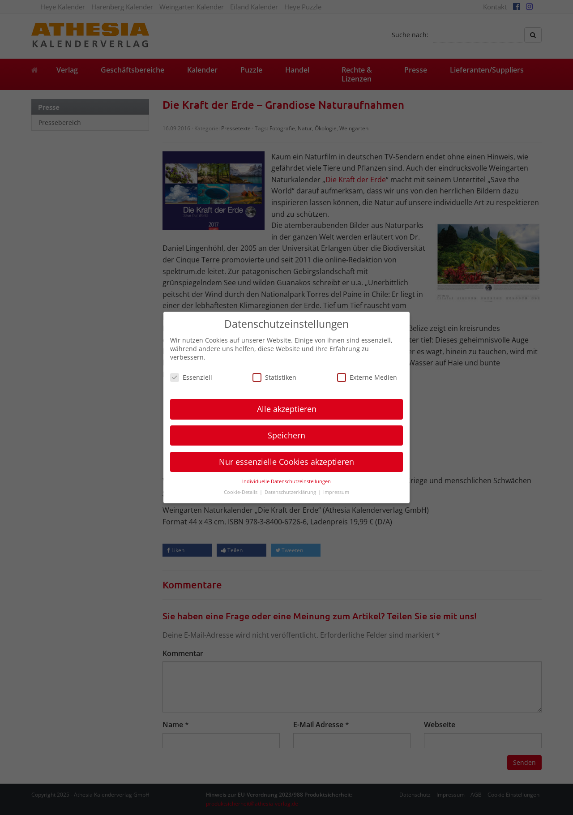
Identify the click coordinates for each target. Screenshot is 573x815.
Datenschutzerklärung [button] (291, 492)
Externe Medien (367, 377)
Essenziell (191, 377)
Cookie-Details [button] (241, 492)
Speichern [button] (286, 435)
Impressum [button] (336, 492)
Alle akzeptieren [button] (286, 408)
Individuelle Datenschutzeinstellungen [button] (286, 481)
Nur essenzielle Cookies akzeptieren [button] (286, 461)
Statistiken (274, 377)
